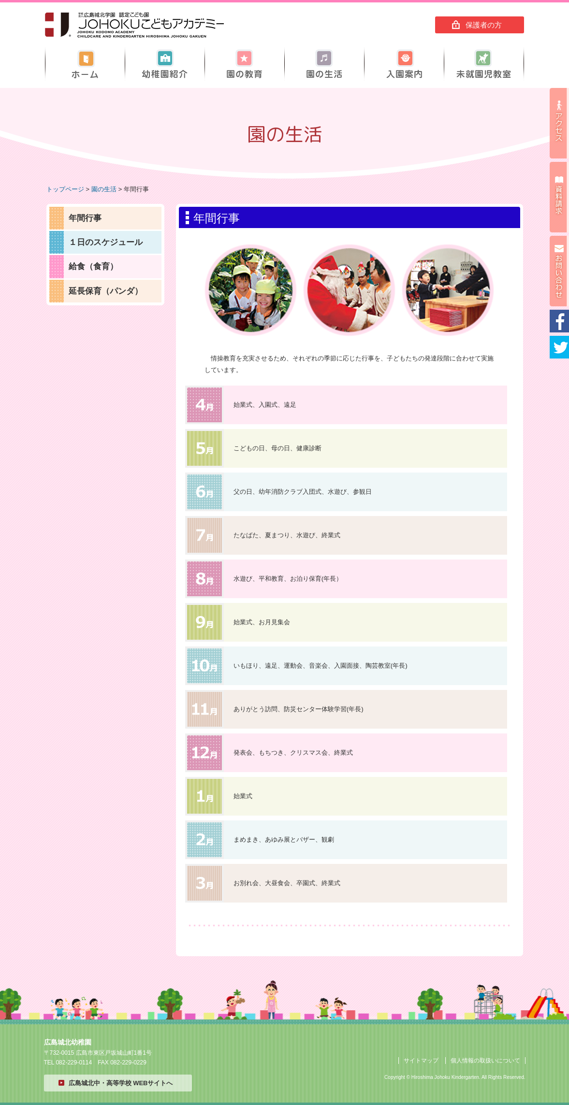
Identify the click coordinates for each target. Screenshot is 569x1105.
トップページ (65, 189)
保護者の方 (484, 25)
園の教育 (244, 64)
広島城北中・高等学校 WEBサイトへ (121, 1083)
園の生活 (324, 64)
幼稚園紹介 (164, 64)
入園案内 (404, 64)
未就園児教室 (484, 64)
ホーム (85, 64)
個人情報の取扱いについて (485, 1060)
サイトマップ (421, 1060)
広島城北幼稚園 (134, 25)
